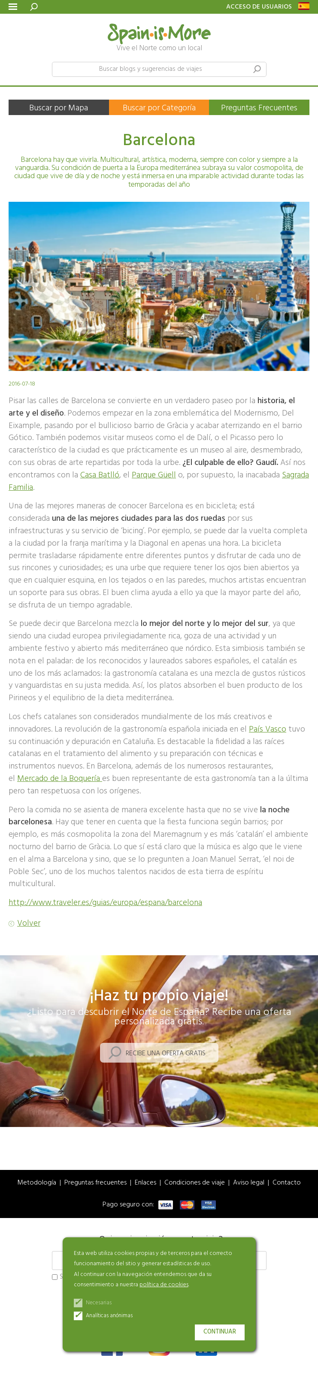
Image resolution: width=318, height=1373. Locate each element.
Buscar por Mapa (58, 108)
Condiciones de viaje (194, 1183)
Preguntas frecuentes (95, 1183)
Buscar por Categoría (159, 108)
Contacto (287, 1183)
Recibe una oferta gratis (166, 1053)
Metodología (36, 1183)
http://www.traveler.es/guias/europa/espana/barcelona (105, 902)
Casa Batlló (99, 475)
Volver (28, 924)
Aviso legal (248, 1183)
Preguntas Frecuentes (259, 108)
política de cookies (163, 1284)
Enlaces (145, 1183)
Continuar (219, 1332)
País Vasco (267, 729)
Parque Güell (154, 475)
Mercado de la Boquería (59, 778)
